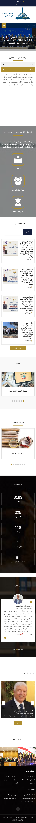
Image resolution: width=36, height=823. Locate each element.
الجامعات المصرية (29, 795)
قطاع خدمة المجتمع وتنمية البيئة (10, 781)
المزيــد (18, 723)
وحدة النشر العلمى (18, 453)
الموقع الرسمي (30, 776)
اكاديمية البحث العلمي (11, 798)
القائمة (31, 26)
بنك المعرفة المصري (28, 798)
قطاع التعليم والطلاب (11, 776)
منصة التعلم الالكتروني (18, 391)
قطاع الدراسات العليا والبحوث (28, 781)
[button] (23, 401)
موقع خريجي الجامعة (11, 795)
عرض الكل (18, 348)
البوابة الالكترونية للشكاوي (26, 801)
